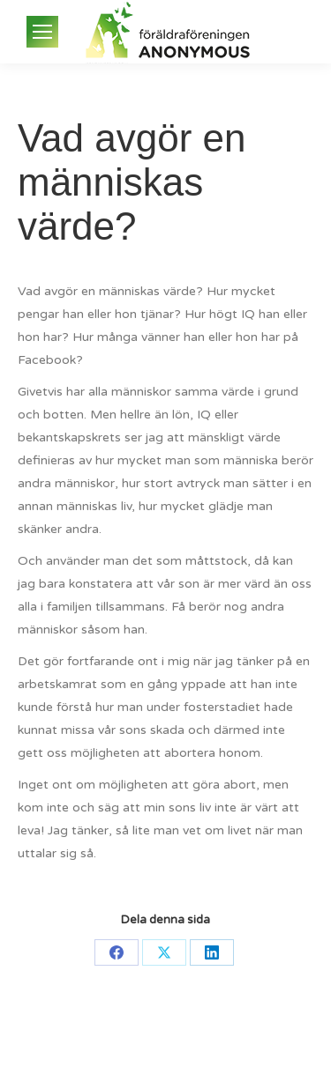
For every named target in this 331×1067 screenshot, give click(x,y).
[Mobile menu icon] (42, 32)
